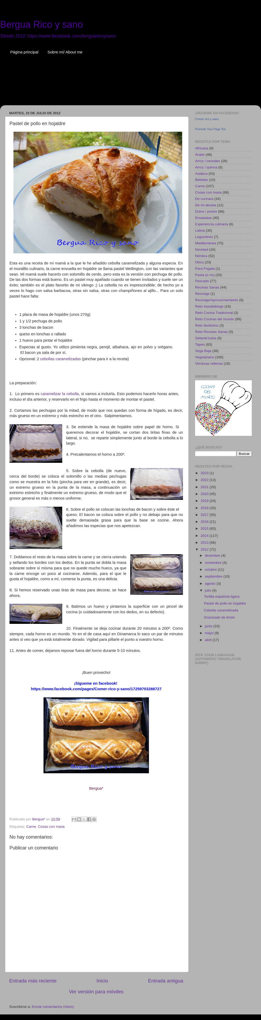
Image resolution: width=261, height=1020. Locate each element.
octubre (211, 569)
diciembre (213, 555)
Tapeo (200, 344)
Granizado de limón (219, 617)
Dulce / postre (206, 211)
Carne (31, 827)
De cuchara (204, 199)
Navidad (201, 249)
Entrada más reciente (33, 981)
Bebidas (201, 180)
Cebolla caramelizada (221, 610)
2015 (205, 528)
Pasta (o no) (205, 275)
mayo (210, 633)
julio (208, 590)
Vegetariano (204, 357)
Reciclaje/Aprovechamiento (216, 300)
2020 (205, 494)
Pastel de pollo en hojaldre (225, 603)
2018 (205, 508)
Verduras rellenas (209, 363)
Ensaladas (203, 218)
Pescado (202, 281)
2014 (205, 536)
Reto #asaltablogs (209, 306)
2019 (205, 501)
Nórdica (201, 256)
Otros (199, 262)
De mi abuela (205, 205)
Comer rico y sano (207, 119)
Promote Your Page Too (210, 129)
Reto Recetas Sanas (211, 332)
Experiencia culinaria (211, 224)
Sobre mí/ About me (65, 52)
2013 (205, 543)
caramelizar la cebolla (60, 394)
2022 (205, 480)
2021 (205, 487)
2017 (205, 515)
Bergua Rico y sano (41, 24)
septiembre (214, 576)
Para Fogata (205, 269)
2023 (205, 473)
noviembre (214, 563)
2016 (205, 522)
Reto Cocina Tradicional (214, 313)
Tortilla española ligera (221, 596)
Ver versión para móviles (96, 991)
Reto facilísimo (207, 325)
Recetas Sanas (207, 287)
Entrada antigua (165, 981)
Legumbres (204, 237)
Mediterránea (205, 243)
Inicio (102, 981)
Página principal (24, 52)
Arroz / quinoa (206, 167)
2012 (205, 549)
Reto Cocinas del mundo (214, 319)
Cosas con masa (51, 827)
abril (208, 640)
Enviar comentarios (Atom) (53, 1007)
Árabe (200, 155)
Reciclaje (202, 294)
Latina (200, 230)
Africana (201, 148)
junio (209, 626)
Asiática (201, 174)
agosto (210, 584)
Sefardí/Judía (205, 338)
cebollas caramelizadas (60, 359)
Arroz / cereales (207, 161)
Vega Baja (203, 351)
